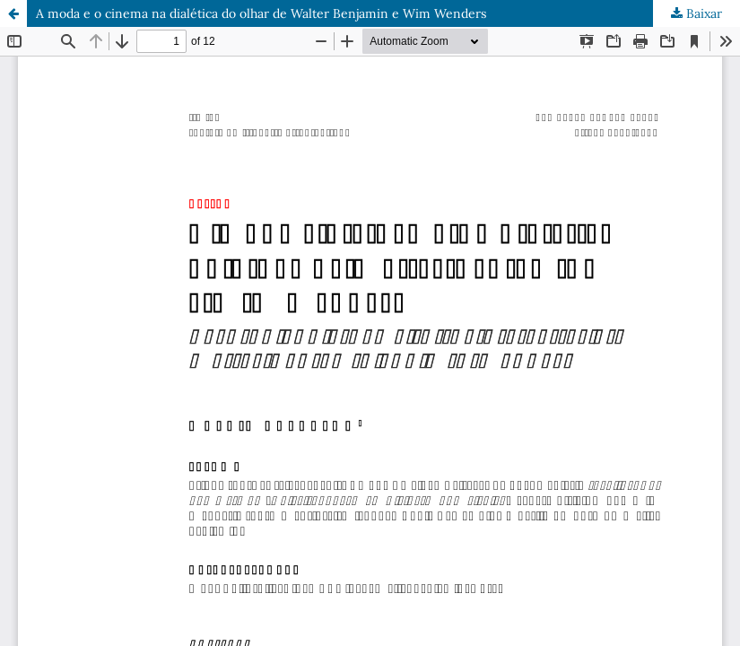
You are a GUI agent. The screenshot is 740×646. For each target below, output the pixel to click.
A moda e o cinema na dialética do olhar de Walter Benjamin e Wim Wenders (261, 13)
